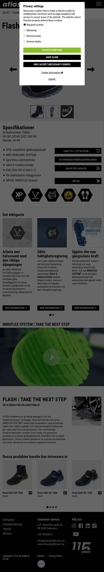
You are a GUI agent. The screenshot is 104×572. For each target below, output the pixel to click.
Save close (52, 57)
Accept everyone (52, 50)
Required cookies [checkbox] (35, 24)
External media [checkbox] (34, 35)
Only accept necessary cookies (52, 64)
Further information (52, 72)
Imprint (52, 79)
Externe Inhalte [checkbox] (34, 41)
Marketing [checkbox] (31, 30)
